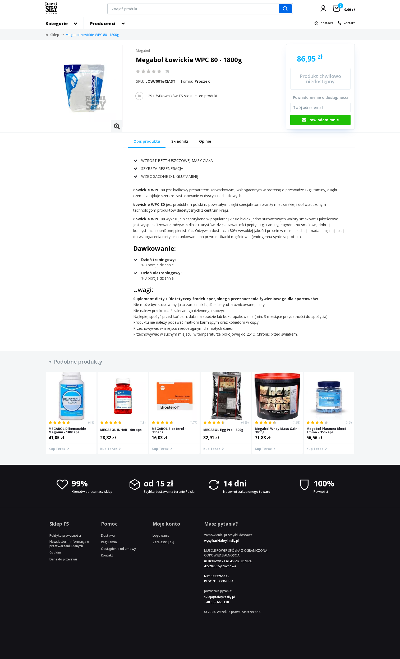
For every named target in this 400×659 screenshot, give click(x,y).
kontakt (349, 23)
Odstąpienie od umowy (118, 548)
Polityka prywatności (65, 535)
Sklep (54, 34)
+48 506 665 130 (216, 602)
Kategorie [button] (56, 23)
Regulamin (109, 542)
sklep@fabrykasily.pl (219, 597)
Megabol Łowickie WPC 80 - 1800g (92, 34)
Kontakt (107, 555)
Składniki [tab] (179, 141)
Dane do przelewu (63, 559)
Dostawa (108, 535)
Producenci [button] (102, 23)
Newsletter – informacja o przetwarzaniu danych (69, 543)
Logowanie (161, 535)
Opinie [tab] (205, 141)
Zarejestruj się (163, 542)
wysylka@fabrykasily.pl (221, 541)
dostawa (326, 23)
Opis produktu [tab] (147, 141)
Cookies (55, 552)
